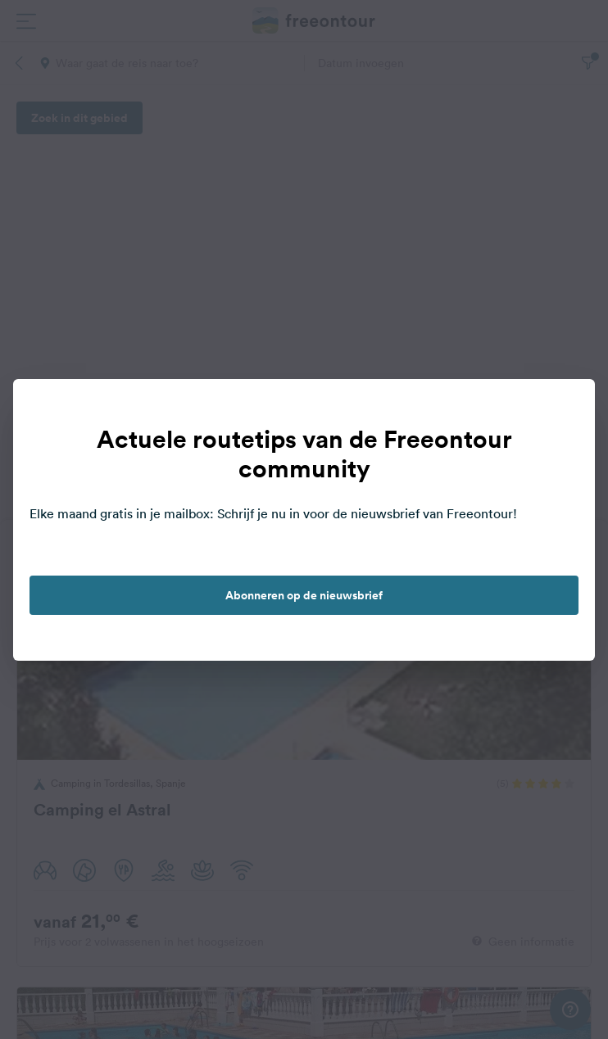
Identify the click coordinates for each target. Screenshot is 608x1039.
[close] (565, 408)
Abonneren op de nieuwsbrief (304, 595)
